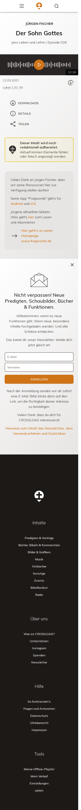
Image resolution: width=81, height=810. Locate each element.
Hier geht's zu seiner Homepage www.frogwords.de (37, 235)
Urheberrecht (39, 723)
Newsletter (39, 662)
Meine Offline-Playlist (39, 769)
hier (31, 217)
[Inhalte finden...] (56, 5)
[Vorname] (39, 367)
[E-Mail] (39, 356)
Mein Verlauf (39, 776)
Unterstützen (39, 641)
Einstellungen (39, 783)
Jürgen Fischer (39, 23)
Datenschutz (39, 716)
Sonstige (39, 573)
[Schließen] (72, 264)
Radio (39, 595)
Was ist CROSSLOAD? (39, 634)
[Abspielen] (39, 64)
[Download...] (70, 82)
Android (17, 203)
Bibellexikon (39, 587)
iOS (33, 203)
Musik (39, 559)
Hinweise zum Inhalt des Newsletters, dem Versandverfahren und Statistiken (39, 431)
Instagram (39, 648)
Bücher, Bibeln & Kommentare (39, 545)
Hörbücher (39, 566)
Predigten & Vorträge (39, 538)
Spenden (39, 655)
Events (39, 580)
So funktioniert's (39, 701)
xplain (39, 790)
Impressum (39, 730)
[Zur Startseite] (39, 6)
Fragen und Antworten (39, 708)
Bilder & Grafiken (39, 552)
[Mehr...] (21, 5)
